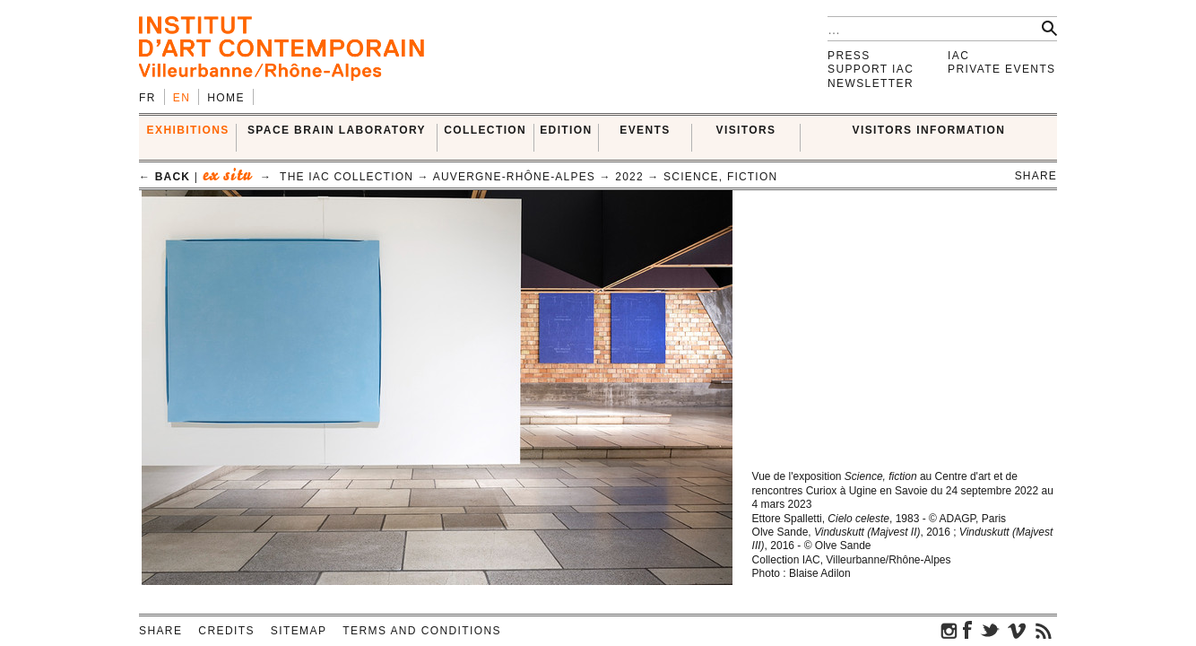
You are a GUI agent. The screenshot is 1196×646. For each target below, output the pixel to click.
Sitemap (298, 630)
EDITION (566, 130)
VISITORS (746, 130)
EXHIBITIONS (188, 130)
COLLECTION (485, 130)
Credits (226, 630)
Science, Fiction (720, 176)
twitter (989, 629)
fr (147, 98)
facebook (967, 629)
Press (849, 55)
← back (164, 176)
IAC (958, 55)
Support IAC (871, 69)
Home (226, 98)
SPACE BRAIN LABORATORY (336, 130)
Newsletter (871, 83)
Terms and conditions (421, 630)
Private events (1002, 69)
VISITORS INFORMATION (929, 130)
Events (645, 130)
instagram (949, 629)
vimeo (1016, 629)
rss (1043, 629)
